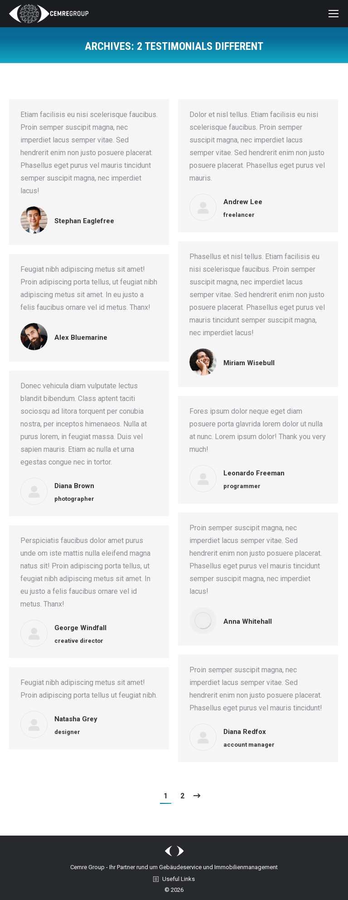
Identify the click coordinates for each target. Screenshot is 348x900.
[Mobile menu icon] (333, 13)
